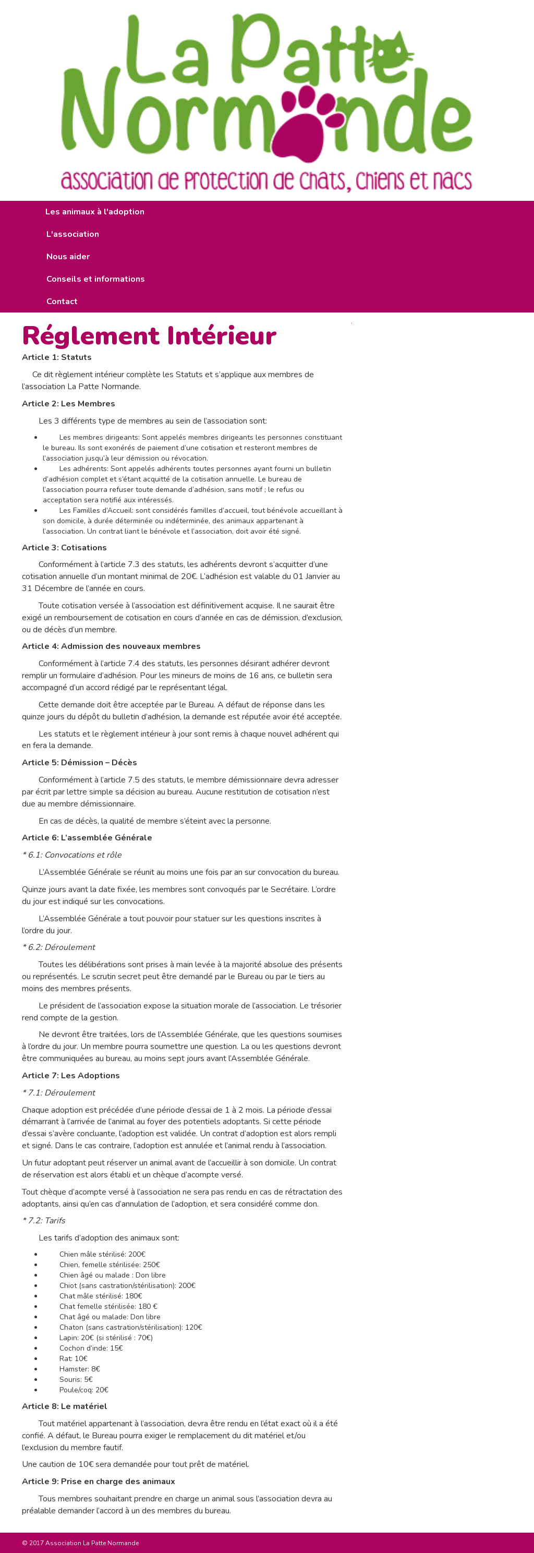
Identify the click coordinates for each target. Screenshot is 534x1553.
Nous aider (68, 256)
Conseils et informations (95, 279)
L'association (72, 234)
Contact (62, 301)
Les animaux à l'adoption (94, 212)
